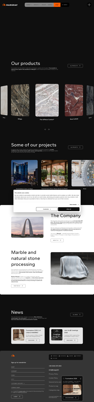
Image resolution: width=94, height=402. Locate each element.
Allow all (69, 209)
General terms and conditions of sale (61, 382)
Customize (47, 209)
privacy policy (22, 391)
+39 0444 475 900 (55, 366)
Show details (73, 204)
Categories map (54, 390)
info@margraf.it (54, 370)
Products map (53, 386)
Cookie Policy (53, 378)
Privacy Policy (53, 374)
